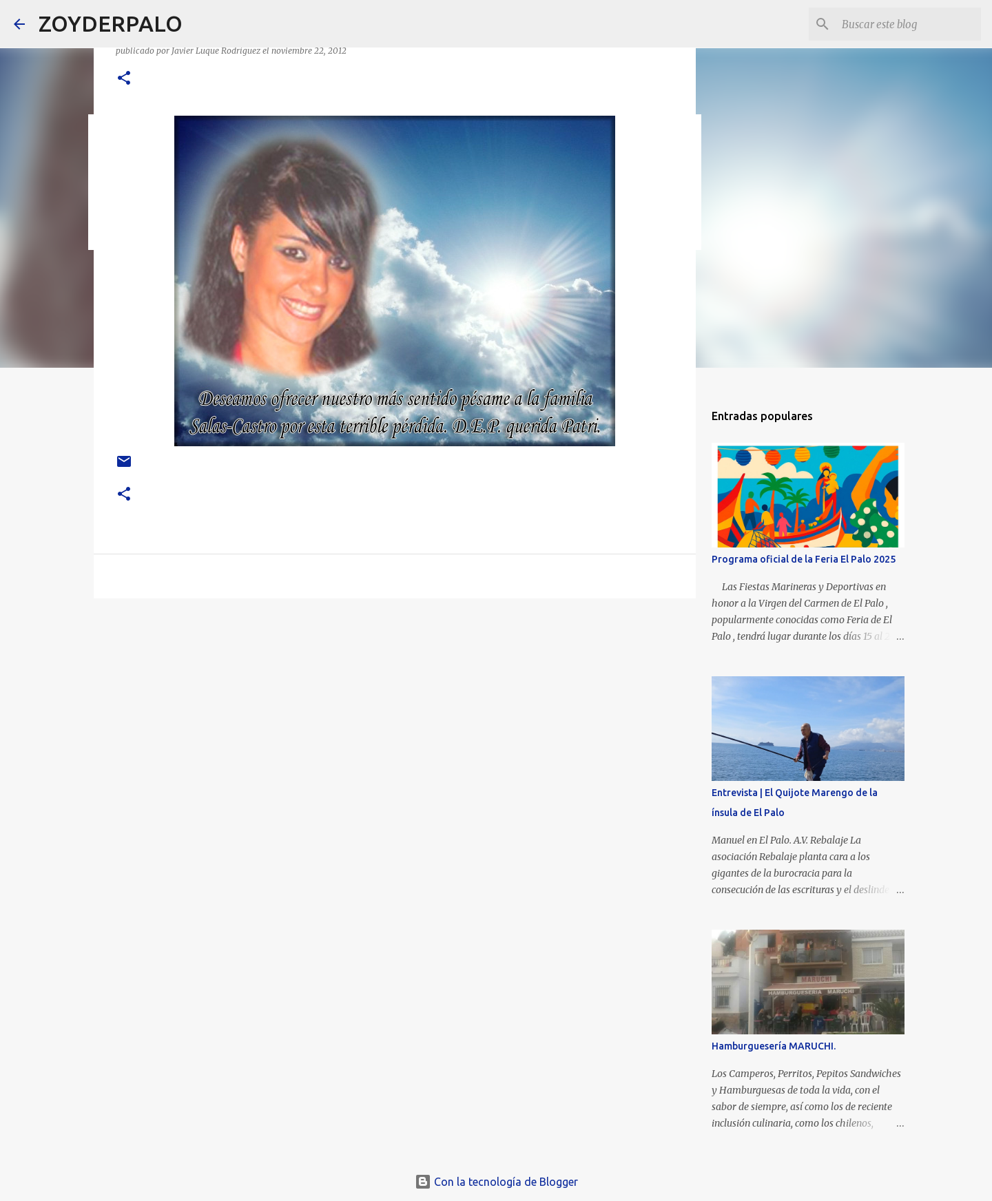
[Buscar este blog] (908, 24)
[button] (124, 79)
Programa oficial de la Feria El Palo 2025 (804, 559)
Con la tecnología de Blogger (496, 1182)
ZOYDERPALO (111, 23)
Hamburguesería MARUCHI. (774, 1046)
